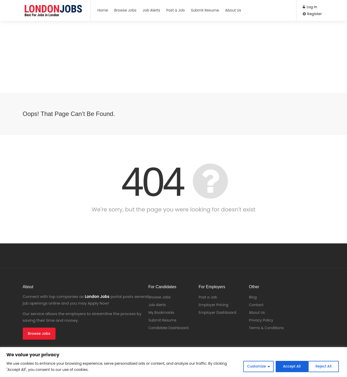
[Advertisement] (153, 57)
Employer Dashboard (217, 312)
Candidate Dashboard (168, 327)
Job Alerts (151, 10)
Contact (256, 304)
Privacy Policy (261, 320)
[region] (173, 362)
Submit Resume (205, 10)
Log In (310, 6)
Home (102, 10)
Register (312, 13)
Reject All (290, 366)
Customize (255, 366)
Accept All (324, 366)
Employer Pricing (213, 304)
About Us (233, 10)
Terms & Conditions (266, 327)
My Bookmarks (161, 312)
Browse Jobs (125, 10)
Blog (252, 297)
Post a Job (175, 10)
